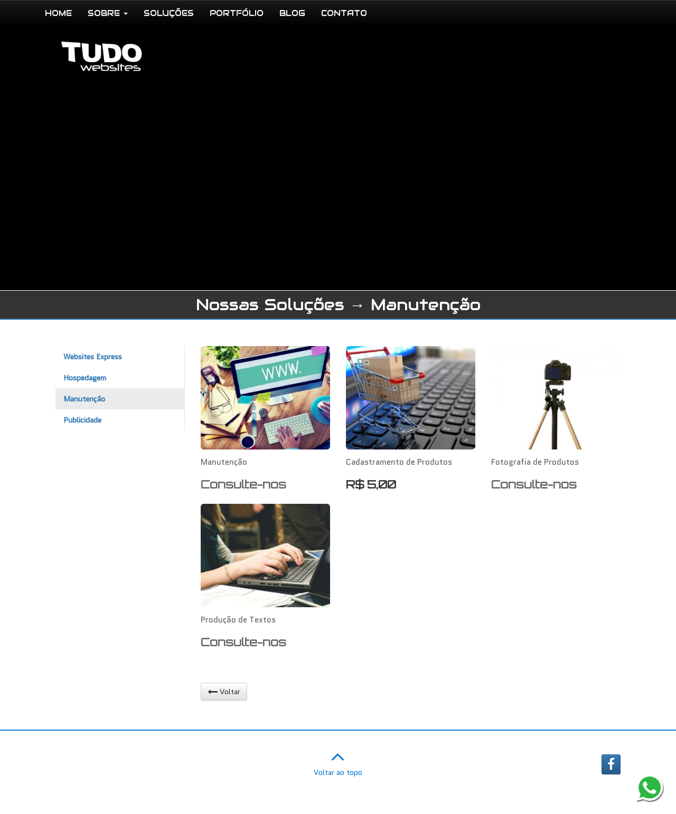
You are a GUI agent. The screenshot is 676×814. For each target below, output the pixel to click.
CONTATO (344, 13)
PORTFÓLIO (237, 13)
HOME (58, 13)
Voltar (224, 691)
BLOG (292, 13)
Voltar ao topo (338, 761)
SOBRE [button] (108, 13)
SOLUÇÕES (169, 13)
